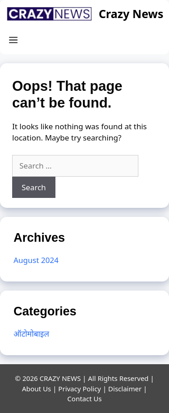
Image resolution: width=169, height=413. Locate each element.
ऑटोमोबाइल (31, 334)
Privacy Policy (79, 388)
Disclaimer (125, 388)
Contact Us (84, 398)
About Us (36, 388)
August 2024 (36, 260)
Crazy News (131, 13)
